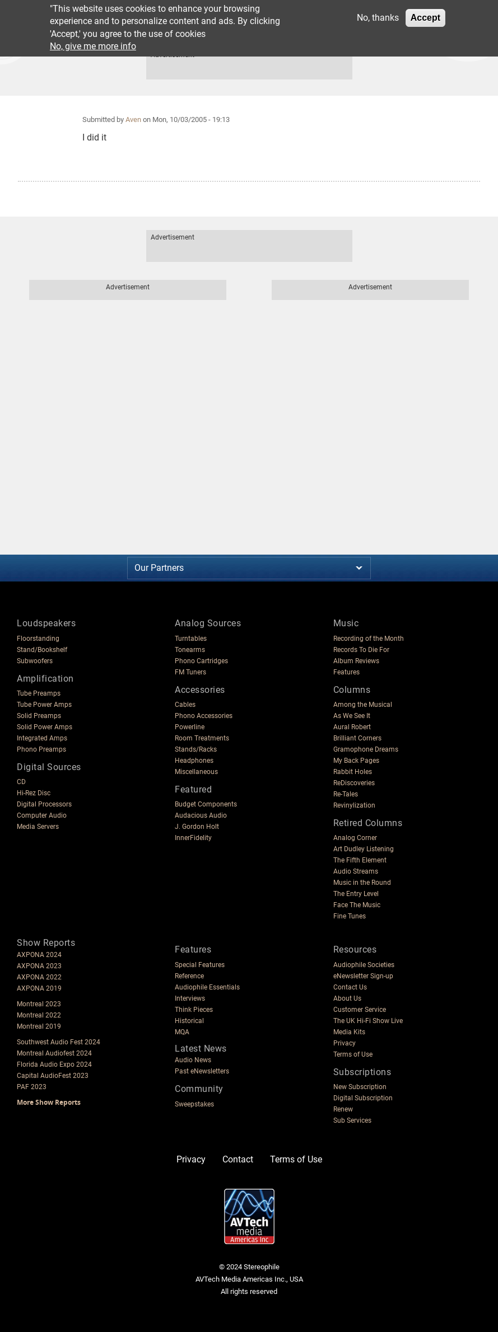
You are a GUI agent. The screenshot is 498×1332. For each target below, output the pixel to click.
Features (346, 672)
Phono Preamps (41, 749)
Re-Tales (345, 794)
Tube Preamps (38, 693)
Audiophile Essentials (207, 987)
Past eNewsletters (202, 1071)
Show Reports (46, 942)
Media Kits (349, 1032)
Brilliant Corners (357, 738)
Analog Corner (355, 838)
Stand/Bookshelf (42, 650)
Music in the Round (362, 883)
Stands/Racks (196, 749)
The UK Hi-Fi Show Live (368, 1021)
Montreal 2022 (39, 1015)
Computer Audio (42, 815)
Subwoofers (35, 661)
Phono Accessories (203, 716)
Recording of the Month (368, 638)
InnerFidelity (193, 838)
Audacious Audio (201, 815)
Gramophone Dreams (365, 749)
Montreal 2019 (39, 1026)
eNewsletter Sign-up (363, 976)
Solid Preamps (39, 716)
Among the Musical (362, 705)
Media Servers (38, 827)
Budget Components (206, 804)
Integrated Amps (42, 738)
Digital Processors (44, 804)
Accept (425, 17)
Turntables (191, 638)
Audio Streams (355, 871)
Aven (133, 119)
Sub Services (352, 1120)
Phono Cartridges (201, 661)
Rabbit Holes (352, 772)
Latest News (201, 1048)
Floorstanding (38, 638)
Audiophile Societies (363, 965)
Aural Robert (352, 727)
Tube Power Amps (44, 705)
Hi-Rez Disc (33, 793)
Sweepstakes (194, 1104)
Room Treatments (202, 738)
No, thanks (378, 17)
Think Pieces (194, 1010)
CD (21, 782)
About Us (347, 998)
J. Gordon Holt (197, 827)
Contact (237, 1159)
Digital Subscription (363, 1098)
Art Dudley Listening (363, 849)
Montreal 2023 (39, 1004)
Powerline (189, 727)
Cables (185, 705)
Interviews (190, 998)
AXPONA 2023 (39, 966)
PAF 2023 (31, 1087)
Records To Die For (361, 650)
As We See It (351, 716)
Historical (189, 1021)
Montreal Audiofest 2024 (54, 1053)
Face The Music (356, 905)
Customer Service (359, 1010)
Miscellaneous (196, 772)
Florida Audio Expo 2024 (54, 1064)
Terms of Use (353, 1054)
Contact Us (350, 987)
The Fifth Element (360, 860)
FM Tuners (190, 672)
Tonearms (190, 650)
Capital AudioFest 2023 (53, 1076)
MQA (182, 1032)
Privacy (344, 1043)
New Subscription (360, 1087)
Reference (189, 976)
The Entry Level (356, 894)
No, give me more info (93, 46)
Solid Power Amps (44, 727)
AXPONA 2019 (39, 988)
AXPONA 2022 (39, 977)
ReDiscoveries (354, 783)
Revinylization (354, 805)
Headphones (194, 761)
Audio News (193, 1060)
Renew (343, 1109)
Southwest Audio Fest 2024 (58, 1042)
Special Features (200, 965)
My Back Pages (356, 761)
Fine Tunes (349, 916)
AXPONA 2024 (39, 955)
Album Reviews (356, 661)
